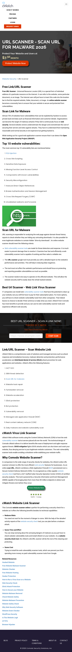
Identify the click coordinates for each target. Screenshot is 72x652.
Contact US (64, 641)
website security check (29, 521)
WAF (51, 468)
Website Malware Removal (12, 593)
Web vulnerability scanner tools (16, 248)
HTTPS (5, 621)
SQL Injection (11, 153)
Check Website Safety (10, 597)
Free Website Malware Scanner (14, 566)
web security (39, 465)
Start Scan (53, 335)
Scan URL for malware (15, 379)
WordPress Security (9, 614)
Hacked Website (8, 562)
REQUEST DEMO (12, 26)
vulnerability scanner (10, 440)
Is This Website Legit (10, 618)
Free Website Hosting (10, 573)
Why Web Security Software (12, 607)
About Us (52, 640)
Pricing (12, 14)
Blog (6, 640)
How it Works (13, 10)
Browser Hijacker (8, 624)
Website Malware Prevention (13, 600)
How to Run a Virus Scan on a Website (16, 580)
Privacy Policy (21, 640)
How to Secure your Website (12, 590)
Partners (13, 18)
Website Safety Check (10, 604)
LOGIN (12, 22)
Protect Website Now (15, 63)
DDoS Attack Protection (11, 586)
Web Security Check (9, 583)
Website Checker (8, 569)
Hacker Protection (9, 576)
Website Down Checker (11, 611)
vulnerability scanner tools (34, 292)
